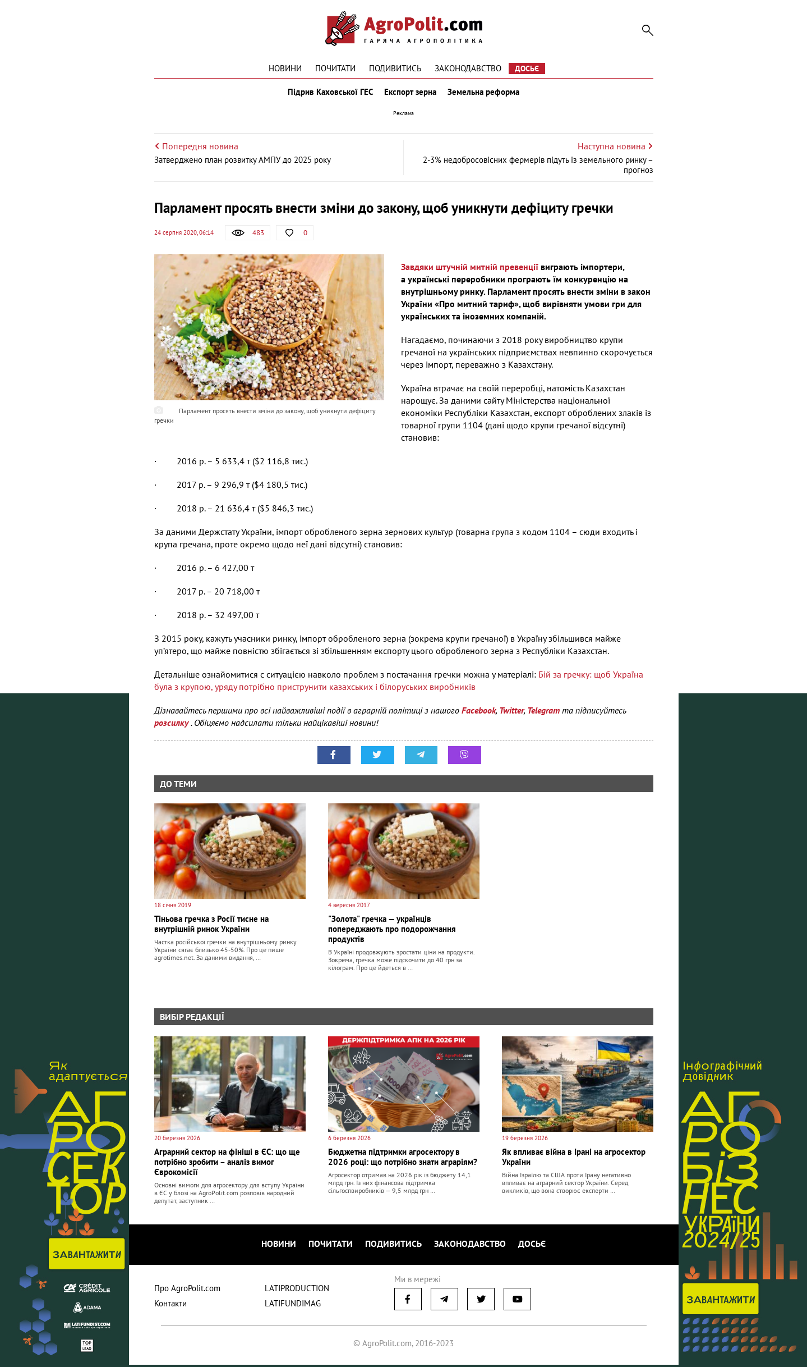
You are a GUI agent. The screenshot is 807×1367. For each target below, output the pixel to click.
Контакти (170, 1305)
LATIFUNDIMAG (293, 1305)
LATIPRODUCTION (297, 1290)
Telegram (543, 715)
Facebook (479, 715)
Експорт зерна (410, 94)
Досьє (527, 68)
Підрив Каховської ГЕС (328, 94)
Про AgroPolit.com (187, 1290)
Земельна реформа (486, 94)
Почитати (335, 68)
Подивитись (395, 68)
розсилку (172, 727)
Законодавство (468, 68)
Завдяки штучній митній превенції (469, 271)
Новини (285, 68)
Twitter (511, 715)
